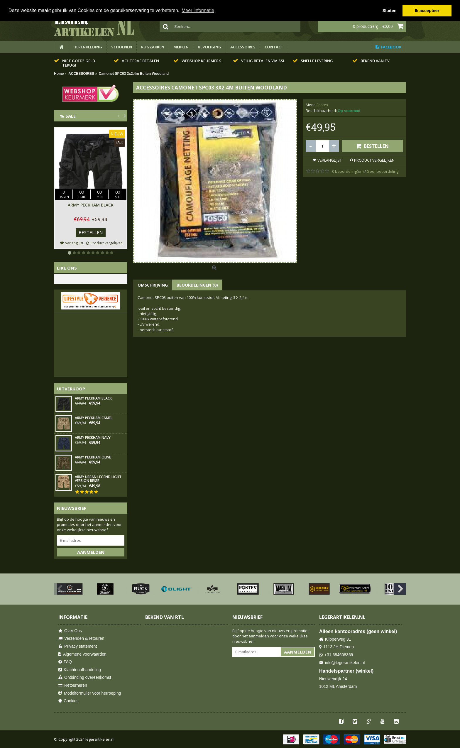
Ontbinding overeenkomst (84, 677)
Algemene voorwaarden (82, 654)
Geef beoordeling (382, 171)
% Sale (68, 116)
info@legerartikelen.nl (342, 662)
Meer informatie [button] (198, 10)
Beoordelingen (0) (197, 285)
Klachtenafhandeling (79, 669)
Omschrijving (153, 285)
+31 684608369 (336, 654)
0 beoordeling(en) (347, 171)
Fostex (322, 104)
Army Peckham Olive (93, 457)
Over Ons (70, 630)
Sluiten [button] (389, 10)
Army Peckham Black (91, 205)
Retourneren (72, 685)
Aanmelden (90, 552)
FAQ (65, 661)
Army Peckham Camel (93, 418)
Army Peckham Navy (93, 438)
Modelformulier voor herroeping (89, 693)
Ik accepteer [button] (427, 10)
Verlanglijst (329, 160)
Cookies (68, 700)
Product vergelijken (374, 160)
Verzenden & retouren (81, 638)
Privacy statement (77, 646)
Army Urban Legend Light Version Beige (98, 479)
